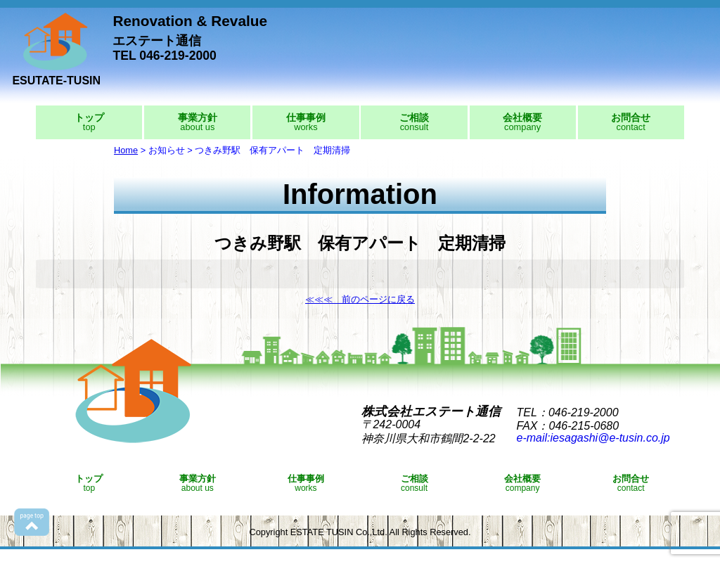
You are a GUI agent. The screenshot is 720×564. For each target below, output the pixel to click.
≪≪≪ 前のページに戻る (360, 299)
